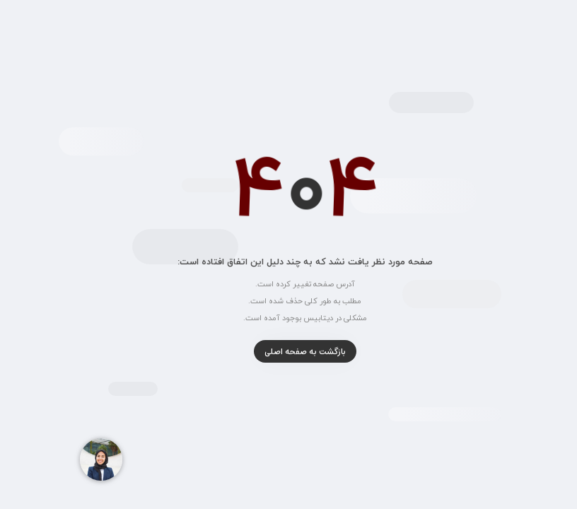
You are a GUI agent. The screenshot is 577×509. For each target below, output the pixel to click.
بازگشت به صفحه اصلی (289, 351)
